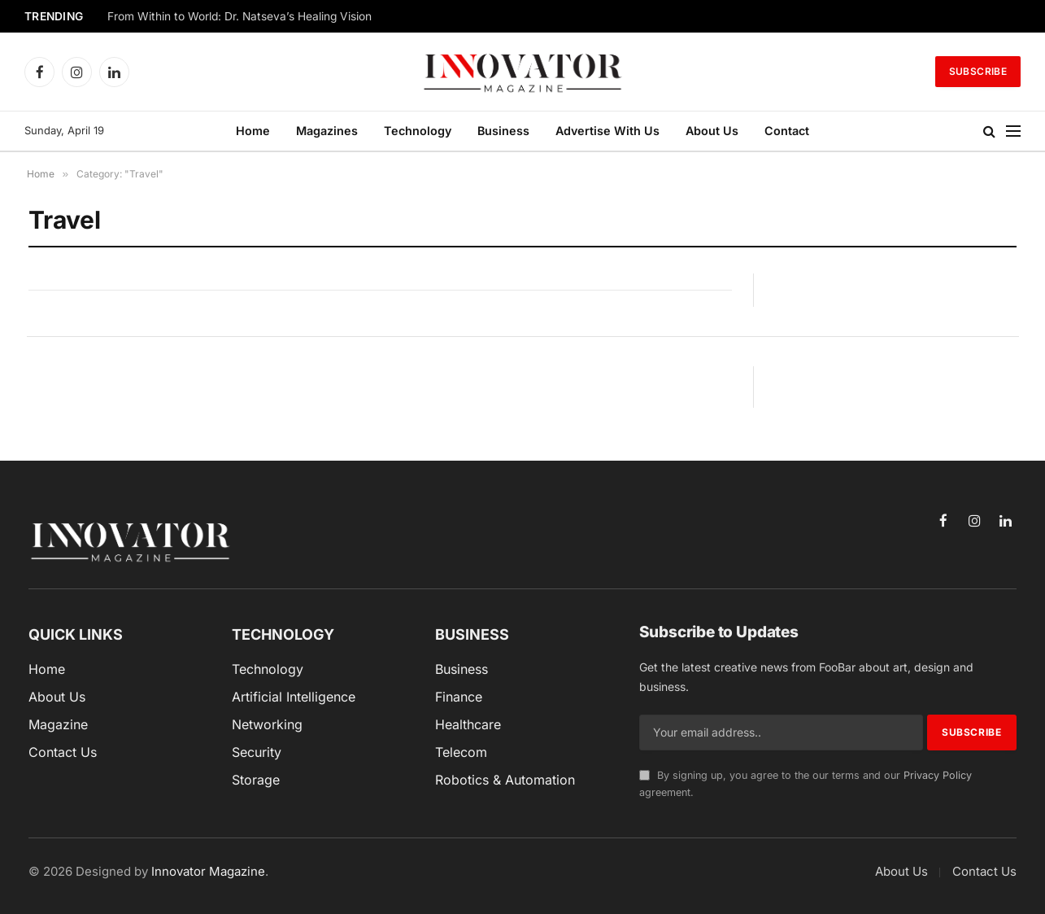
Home (253, 131)
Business (503, 131)
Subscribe (978, 71)
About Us (712, 131)
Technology (417, 131)
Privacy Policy (937, 775)
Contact (786, 131)
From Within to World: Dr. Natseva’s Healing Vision (239, 16)
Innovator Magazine (208, 871)
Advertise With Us (607, 131)
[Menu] (1013, 131)
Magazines (327, 131)
